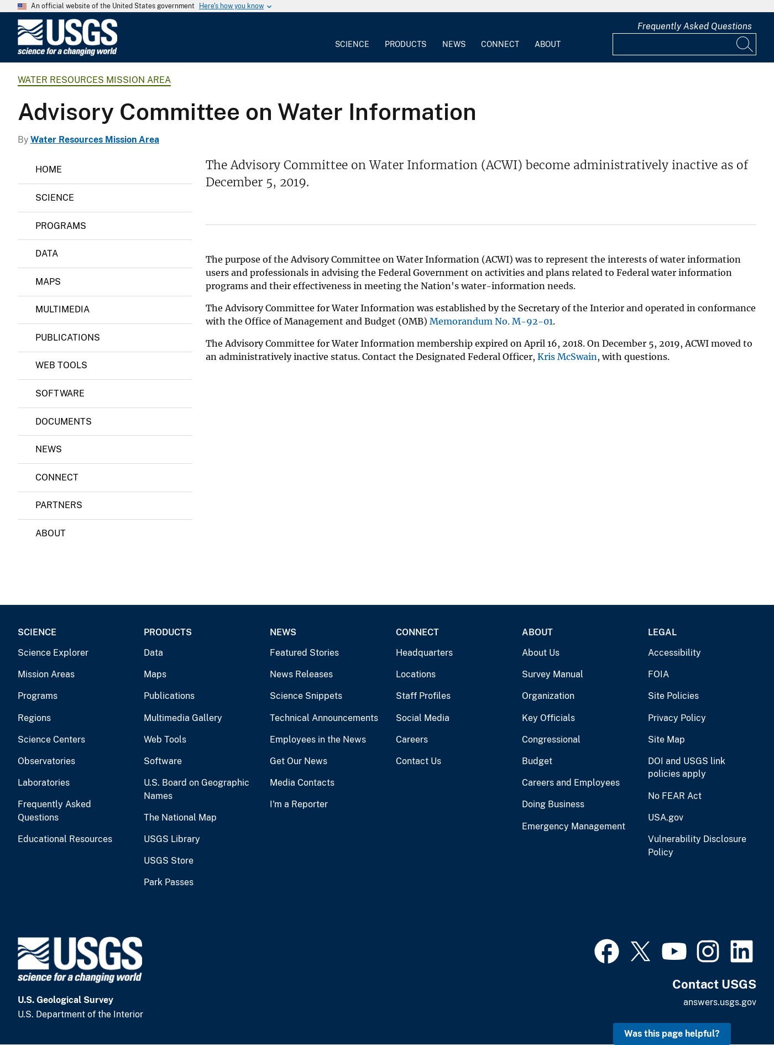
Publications (67, 337)
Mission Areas (46, 674)
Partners (58, 505)
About (548, 44)
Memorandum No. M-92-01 (491, 321)
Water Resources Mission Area (94, 80)
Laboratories (44, 782)
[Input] (684, 44)
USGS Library (172, 839)
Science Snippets (306, 696)
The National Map (180, 817)
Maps (48, 281)
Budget (537, 761)
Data (46, 253)
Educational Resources (65, 839)
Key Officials (548, 718)
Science (352, 44)
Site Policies (673, 696)
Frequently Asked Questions (694, 26)
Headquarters (424, 652)
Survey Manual (552, 674)
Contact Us (418, 761)
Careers (412, 739)
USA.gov (665, 817)
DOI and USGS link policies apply (686, 768)
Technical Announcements (324, 718)
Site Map (666, 739)
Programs (60, 226)
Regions (34, 718)
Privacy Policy (677, 718)
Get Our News (298, 761)
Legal (662, 632)
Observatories (46, 761)
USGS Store (169, 860)
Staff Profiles (423, 696)
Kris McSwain (567, 356)
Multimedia (62, 309)
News (454, 44)
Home (48, 169)
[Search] (745, 44)
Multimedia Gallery (183, 718)
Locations (416, 674)
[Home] (67, 53)
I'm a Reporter (299, 804)
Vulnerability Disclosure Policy (697, 846)
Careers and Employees (571, 782)
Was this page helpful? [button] (672, 1033)
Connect (500, 44)
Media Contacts (302, 782)
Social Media (422, 718)
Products (405, 44)
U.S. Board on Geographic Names (196, 789)
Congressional (551, 739)
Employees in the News (318, 739)
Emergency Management (573, 826)
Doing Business (553, 804)
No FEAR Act (675, 796)
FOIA (658, 674)
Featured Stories (304, 652)
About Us (540, 652)
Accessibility (674, 652)
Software (60, 393)
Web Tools (61, 365)
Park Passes (169, 882)
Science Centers (51, 739)
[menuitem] (352, 37)
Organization (548, 696)
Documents (63, 421)
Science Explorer (53, 652)
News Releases (301, 674)
